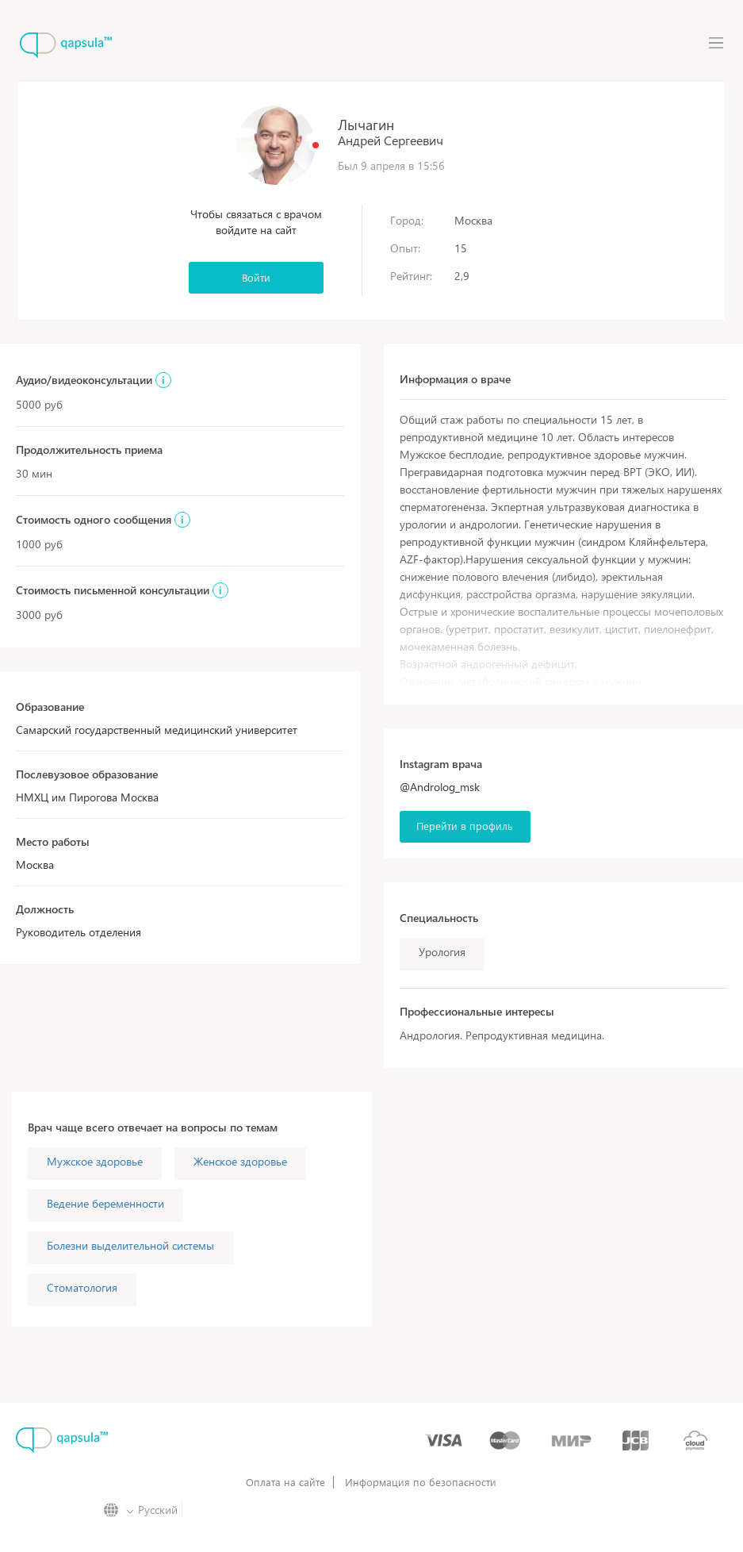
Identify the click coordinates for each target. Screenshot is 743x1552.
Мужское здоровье (95, 1161)
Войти (256, 277)
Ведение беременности (105, 1203)
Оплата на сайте (285, 1482)
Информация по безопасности (420, 1482)
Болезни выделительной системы (130, 1245)
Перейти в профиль (464, 825)
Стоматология (82, 1287)
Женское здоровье (240, 1161)
